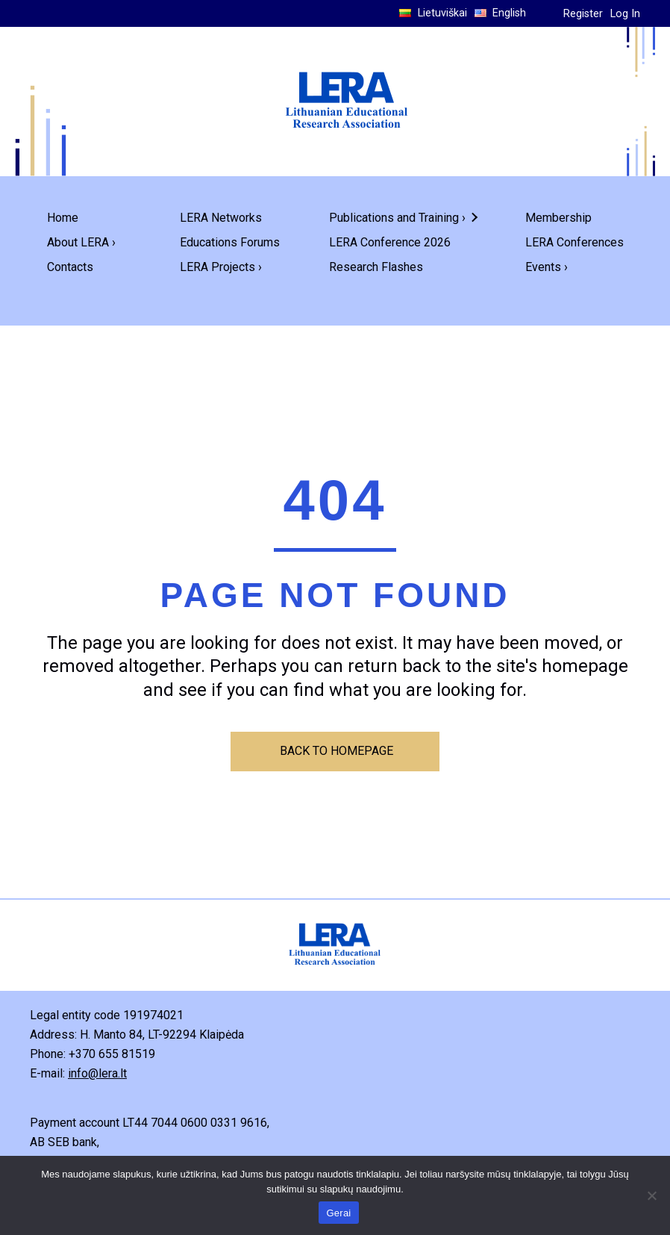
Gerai (338, 1213)
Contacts (70, 267)
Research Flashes (376, 267)
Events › (546, 267)
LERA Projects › (221, 267)
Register (583, 13)
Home (62, 218)
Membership (558, 218)
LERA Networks (221, 218)
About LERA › (81, 242)
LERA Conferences (574, 242)
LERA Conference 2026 (390, 242)
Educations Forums (230, 242)
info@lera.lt (97, 1073)
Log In (625, 13)
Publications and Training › (397, 218)
